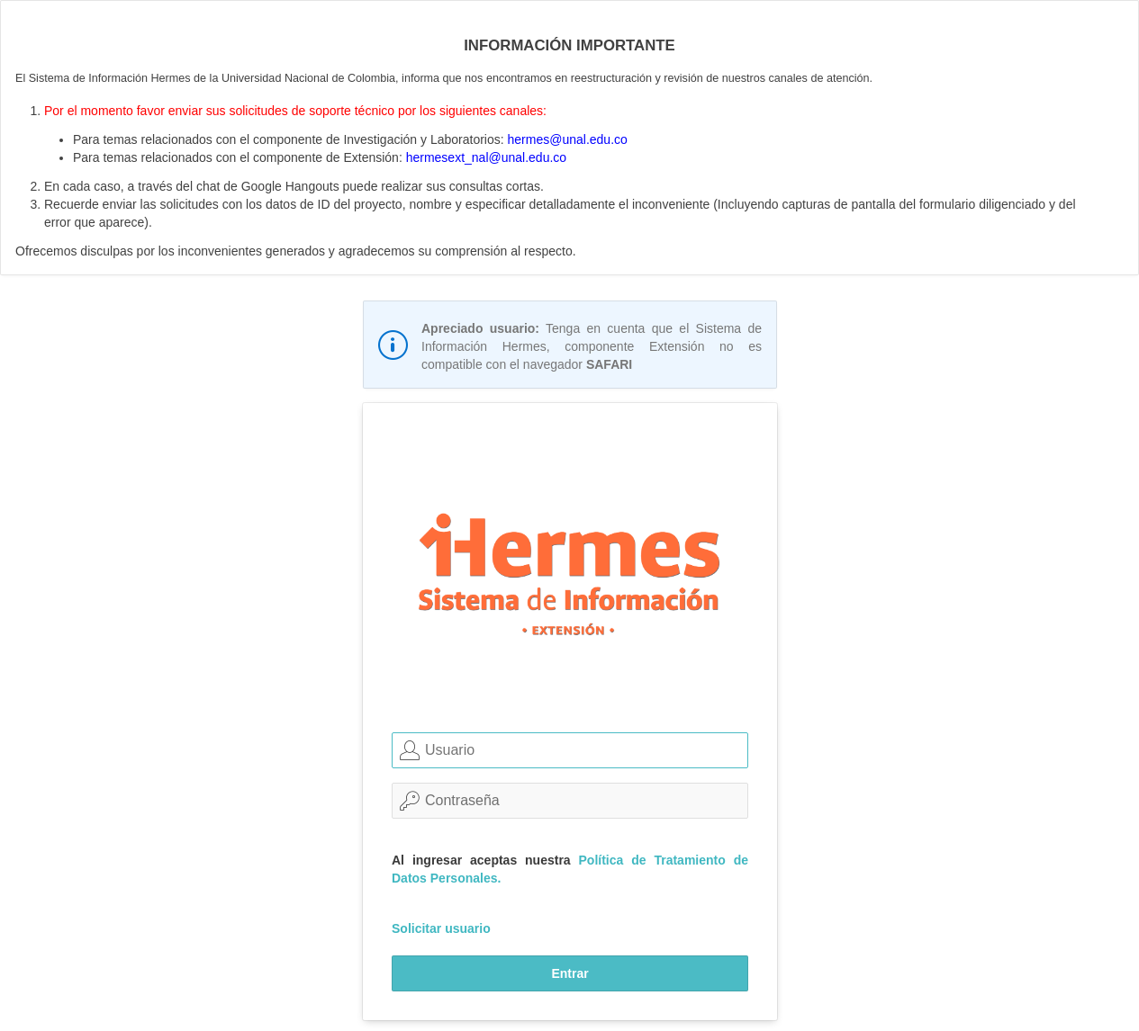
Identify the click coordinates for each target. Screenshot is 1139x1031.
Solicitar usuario (441, 928)
